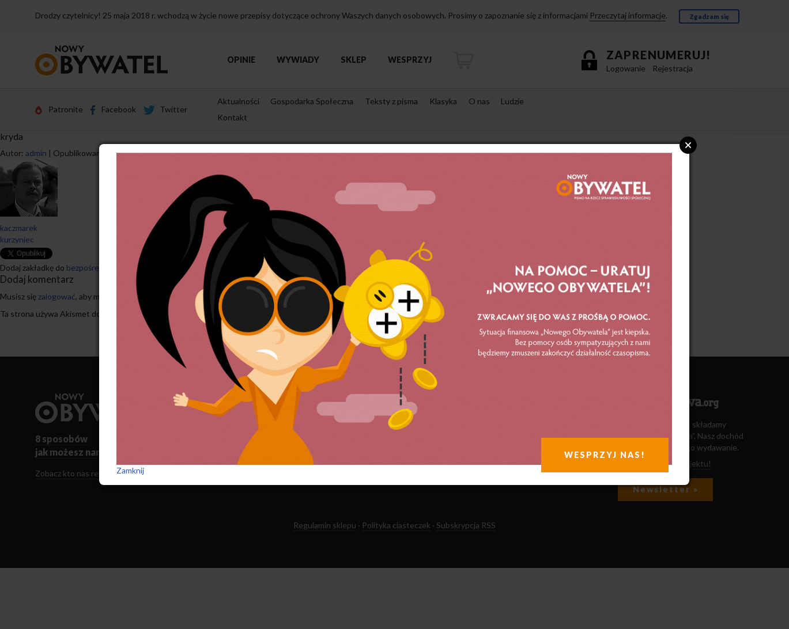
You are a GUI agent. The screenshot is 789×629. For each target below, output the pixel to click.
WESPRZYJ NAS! (604, 455)
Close (688, 145)
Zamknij (130, 470)
